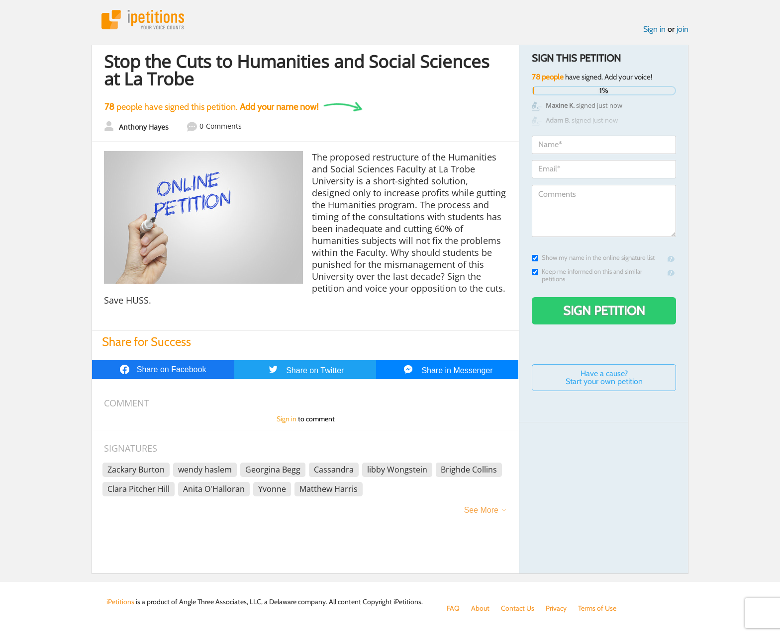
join (682, 29)
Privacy (556, 608)
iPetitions (142, 19)
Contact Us (517, 608)
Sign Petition (604, 310)
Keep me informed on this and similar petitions (587, 275)
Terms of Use (597, 608)
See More (481, 510)
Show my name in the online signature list (593, 257)
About (480, 608)
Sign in (654, 29)
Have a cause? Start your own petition (604, 377)
